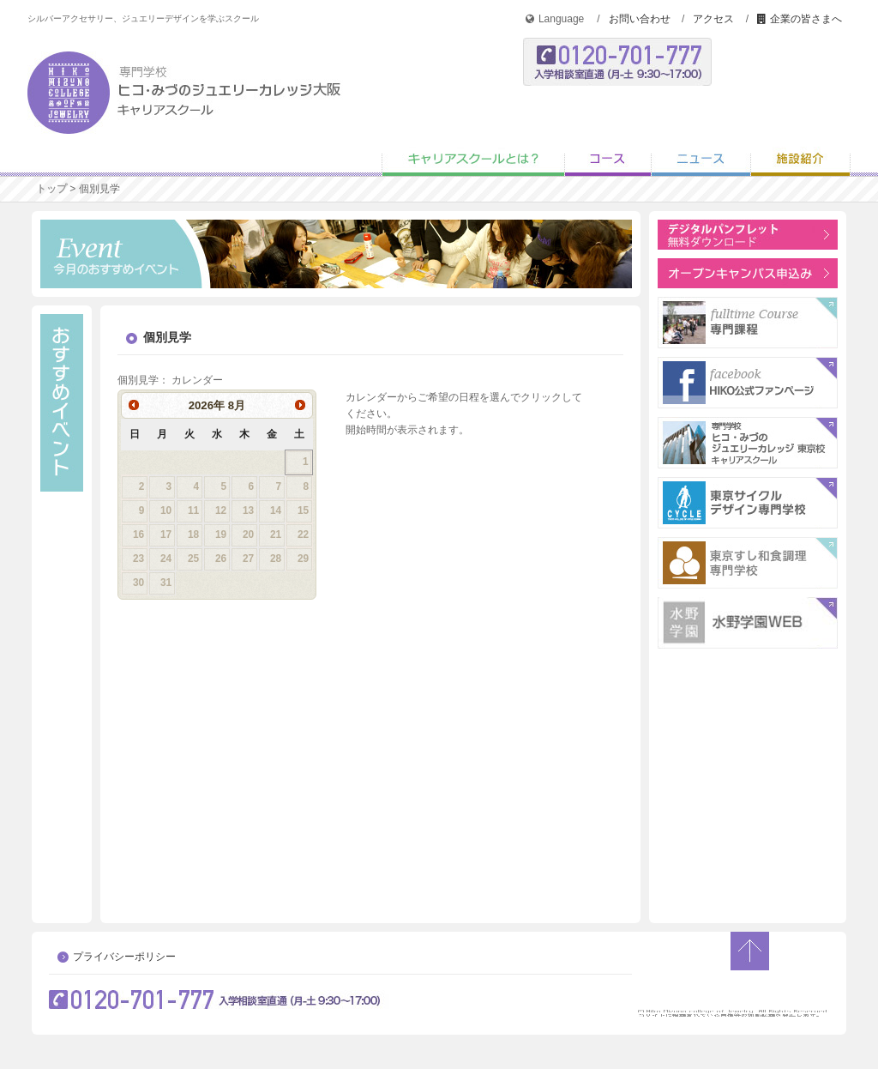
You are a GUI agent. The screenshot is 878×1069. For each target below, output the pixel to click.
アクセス (713, 19)
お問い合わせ (640, 19)
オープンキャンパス (619, 127)
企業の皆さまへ (799, 19)
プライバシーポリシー (124, 957)
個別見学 (808, 127)
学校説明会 (713, 127)
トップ (51, 189)
